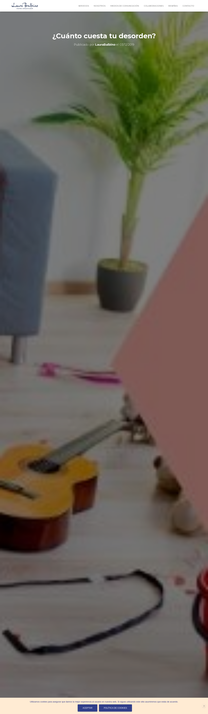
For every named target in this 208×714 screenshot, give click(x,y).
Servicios (83, 6)
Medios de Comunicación (124, 6)
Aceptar (87, 708)
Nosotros (99, 6)
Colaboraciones (153, 6)
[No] (204, 705)
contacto (188, 6)
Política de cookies (115, 708)
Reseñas (173, 6)
